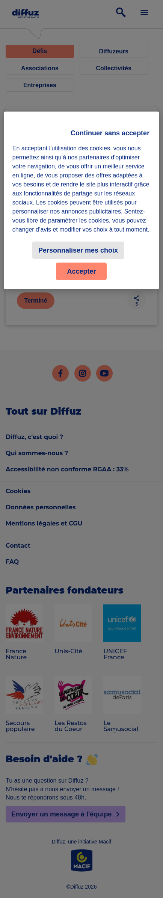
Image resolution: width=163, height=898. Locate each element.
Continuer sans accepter (110, 133)
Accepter (81, 271)
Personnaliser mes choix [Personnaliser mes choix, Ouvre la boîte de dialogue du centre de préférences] (78, 250)
